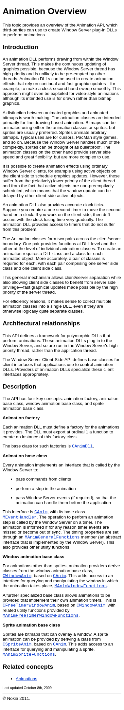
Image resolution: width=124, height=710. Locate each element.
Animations (26, 685)
